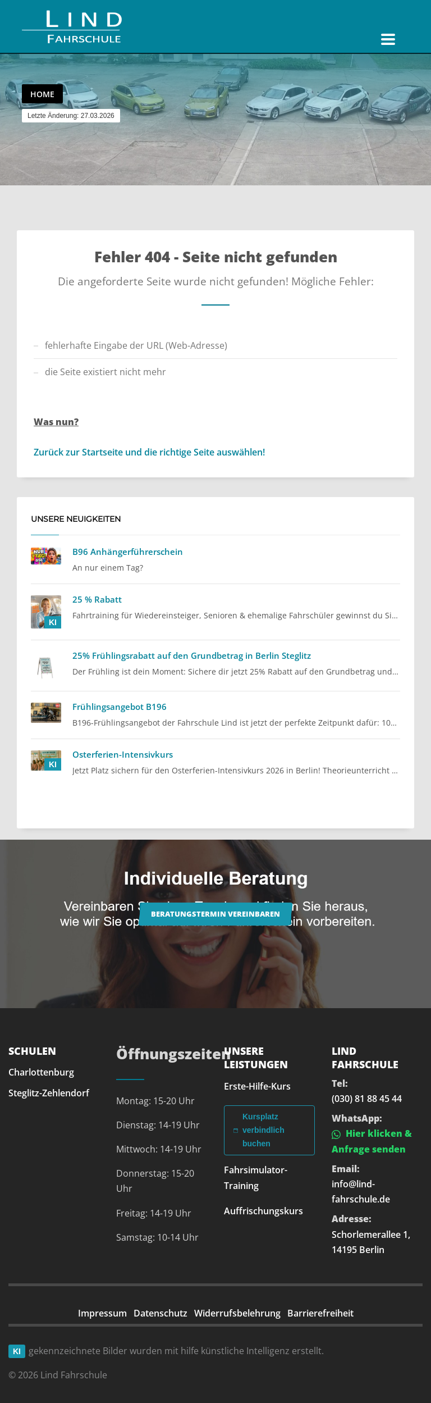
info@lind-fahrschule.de (361, 1191)
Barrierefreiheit (320, 1313)
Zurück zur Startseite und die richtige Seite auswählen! (149, 452)
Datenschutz (160, 1313)
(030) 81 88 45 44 (367, 1098)
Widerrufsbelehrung (237, 1313)
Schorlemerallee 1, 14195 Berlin (371, 1242)
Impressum (102, 1313)
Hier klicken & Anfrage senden (372, 1141)
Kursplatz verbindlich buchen (259, 1130)
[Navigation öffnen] (388, 39)
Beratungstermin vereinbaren (215, 914)
